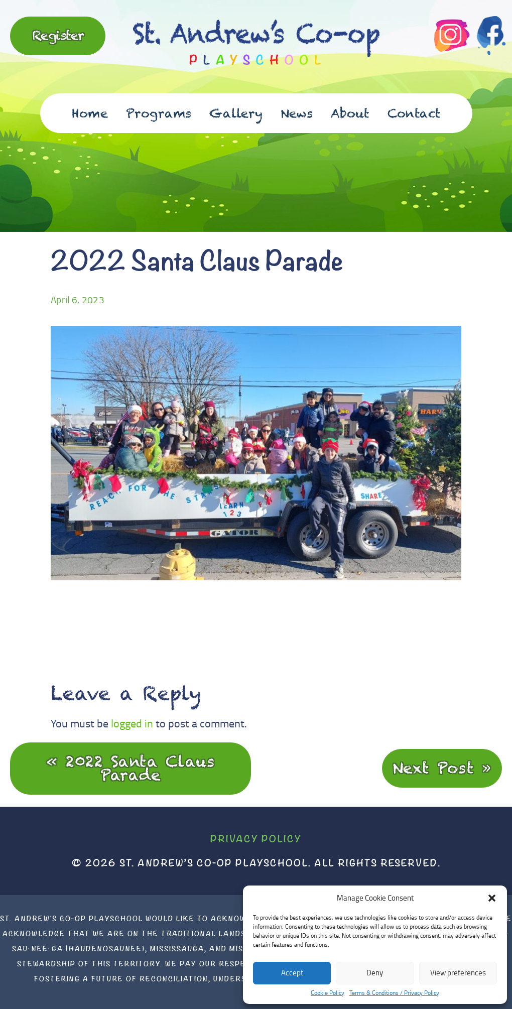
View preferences (458, 972)
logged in (132, 723)
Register (58, 35)
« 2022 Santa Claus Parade (130, 768)
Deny (374, 972)
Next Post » (442, 768)
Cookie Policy (327, 992)
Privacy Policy (256, 838)
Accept (292, 972)
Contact (414, 113)
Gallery (236, 113)
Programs (158, 113)
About (350, 113)
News (297, 113)
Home (90, 113)
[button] (492, 898)
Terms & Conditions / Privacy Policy (394, 992)
